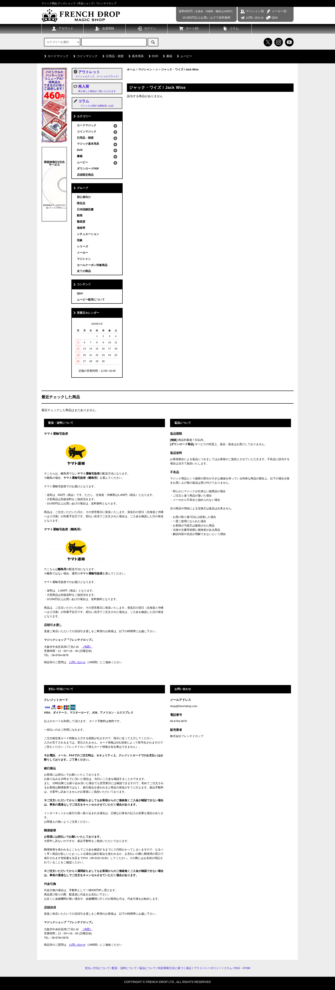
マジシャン (145, 69)
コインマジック (85, 56)
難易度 (81, 221)
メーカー (82, 252)
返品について (147, 968)
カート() (188, 28)
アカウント (62, 28)
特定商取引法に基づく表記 (174, 968)
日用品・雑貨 (112, 56)
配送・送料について (124, 968)
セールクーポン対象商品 (92, 265)
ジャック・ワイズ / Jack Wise (179, 69)
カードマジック (56, 56)
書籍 (166, 56)
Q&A (272, 17)
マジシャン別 (252, 11)
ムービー (183, 56)
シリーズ (82, 246)
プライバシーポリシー (208, 968)
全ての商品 (84, 271)
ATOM (246, 968)
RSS (237, 968)
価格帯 (81, 227)
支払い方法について (97, 968)
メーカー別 (276, 11)
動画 (79, 215)
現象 (79, 240)
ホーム (131, 69)
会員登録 (104, 28)
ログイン (146, 28)
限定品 (81, 203)
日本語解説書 (85, 209)
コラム (230, 28)
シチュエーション (88, 234)
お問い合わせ (252, 17)
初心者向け (84, 197)
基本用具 (135, 56)
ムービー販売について (91, 299)
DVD (152, 56)
